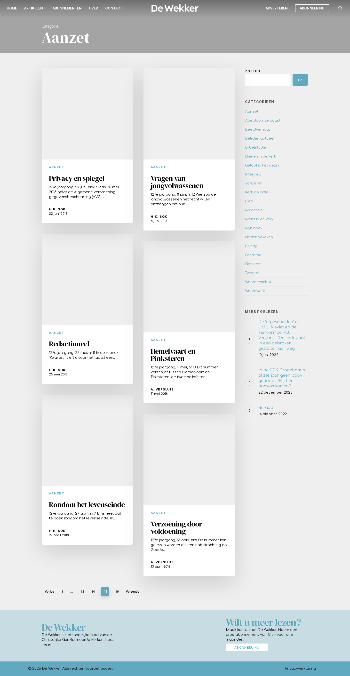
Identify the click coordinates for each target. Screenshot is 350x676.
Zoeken (252, 71)
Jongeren (253, 183)
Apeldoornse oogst (262, 121)
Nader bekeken (259, 237)
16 (117, 591)
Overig (251, 246)
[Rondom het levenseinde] (87, 478)
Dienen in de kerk (260, 156)
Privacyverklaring (300, 669)
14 (93, 591)
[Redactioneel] (87, 317)
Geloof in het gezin (262, 165)
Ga (300, 80)
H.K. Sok (57, 209)
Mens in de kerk (259, 219)
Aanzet (56, 167)
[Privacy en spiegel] (87, 145)
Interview (253, 174)
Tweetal (252, 273)
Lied (249, 201)
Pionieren (253, 264)
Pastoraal (253, 255)
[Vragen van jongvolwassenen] (189, 149)
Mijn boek (253, 228)
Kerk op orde (256, 192)
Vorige (49, 591)
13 (82, 591)
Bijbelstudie (255, 147)
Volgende (132, 591)
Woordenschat (258, 282)
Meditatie (254, 210)
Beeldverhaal (257, 129)
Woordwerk (255, 291)
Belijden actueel (259, 138)
